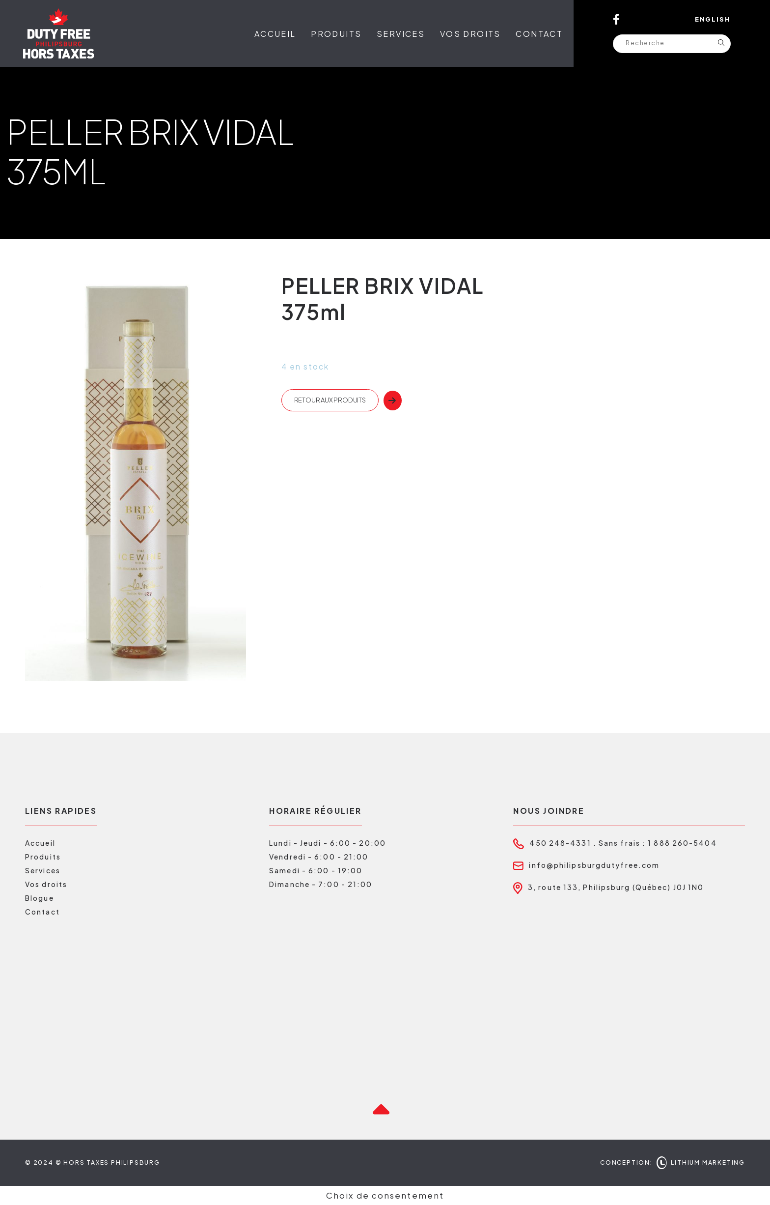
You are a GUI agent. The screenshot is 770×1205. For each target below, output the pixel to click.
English (713, 19)
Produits (336, 34)
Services (401, 34)
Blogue (39, 897)
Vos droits (470, 34)
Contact (539, 34)
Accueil (275, 34)
